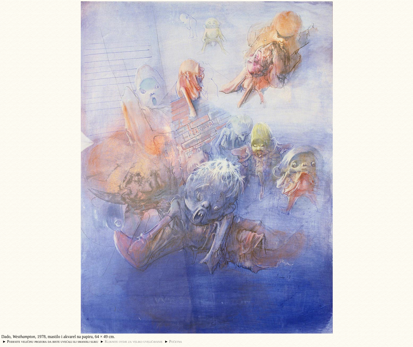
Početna (175, 341)
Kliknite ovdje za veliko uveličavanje (133, 341)
